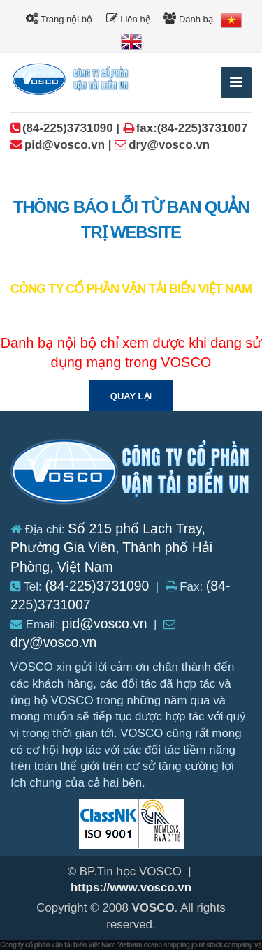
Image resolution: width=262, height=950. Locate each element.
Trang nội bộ (59, 18)
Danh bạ (188, 18)
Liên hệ (128, 18)
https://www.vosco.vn (131, 887)
